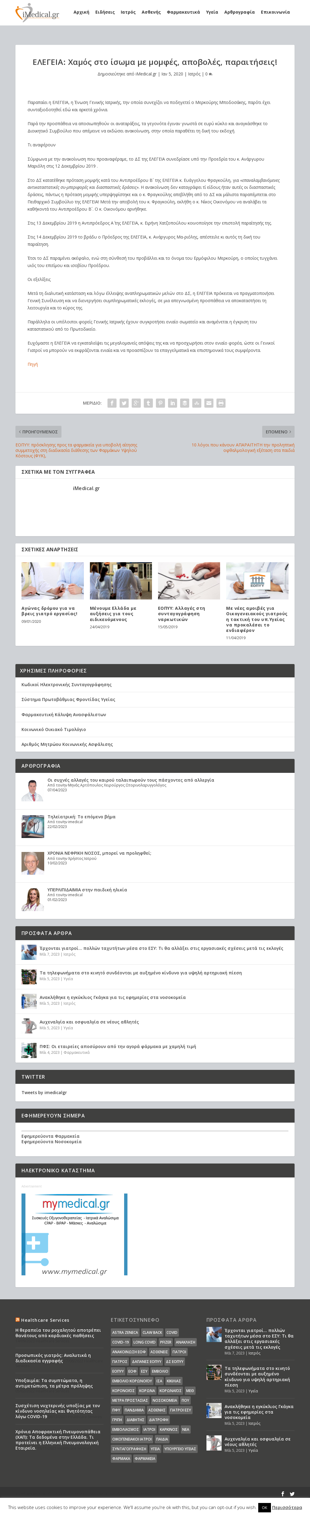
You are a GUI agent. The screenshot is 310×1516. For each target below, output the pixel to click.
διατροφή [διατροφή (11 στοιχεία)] (158, 1419)
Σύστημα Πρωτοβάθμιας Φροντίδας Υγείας (68, 699)
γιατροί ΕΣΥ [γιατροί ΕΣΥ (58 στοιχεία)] (180, 1410)
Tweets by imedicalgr (44, 1092)
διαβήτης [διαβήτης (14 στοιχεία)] (135, 1419)
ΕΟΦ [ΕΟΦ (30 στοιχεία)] (132, 1371)
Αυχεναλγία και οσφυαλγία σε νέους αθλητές (89, 1022)
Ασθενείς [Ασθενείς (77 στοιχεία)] (159, 1351)
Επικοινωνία (275, 12)
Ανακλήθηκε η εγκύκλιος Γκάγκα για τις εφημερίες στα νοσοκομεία (113, 997)
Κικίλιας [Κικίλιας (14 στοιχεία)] (174, 1381)
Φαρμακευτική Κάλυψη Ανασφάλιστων (63, 714)
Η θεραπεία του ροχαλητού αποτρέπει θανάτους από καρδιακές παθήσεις (58, 1332)
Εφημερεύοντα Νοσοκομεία (51, 1141)
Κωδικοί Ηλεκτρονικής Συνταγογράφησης (66, 684)
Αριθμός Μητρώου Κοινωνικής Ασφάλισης (67, 744)
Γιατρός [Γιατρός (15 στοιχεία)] (119, 1361)
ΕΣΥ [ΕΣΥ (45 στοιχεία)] (144, 1371)
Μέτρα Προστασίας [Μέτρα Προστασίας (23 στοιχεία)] (130, 1400)
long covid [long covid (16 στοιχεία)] (145, 1342)
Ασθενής (151, 12)
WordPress (140, 1494)
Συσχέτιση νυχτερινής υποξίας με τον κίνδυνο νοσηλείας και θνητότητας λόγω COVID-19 (57, 1411)
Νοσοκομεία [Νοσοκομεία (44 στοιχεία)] (165, 1400)
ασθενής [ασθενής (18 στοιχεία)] (157, 1410)
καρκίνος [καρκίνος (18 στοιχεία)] (169, 1429)
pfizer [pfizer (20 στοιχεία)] (165, 1342)
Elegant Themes (68, 1494)
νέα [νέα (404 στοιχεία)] (185, 1429)
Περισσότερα (287, 1507)
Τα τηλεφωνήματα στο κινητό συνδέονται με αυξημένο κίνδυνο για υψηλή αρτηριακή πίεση (141, 973)
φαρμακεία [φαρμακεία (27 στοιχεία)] (145, 1458)
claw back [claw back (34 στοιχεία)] (152, 1332)
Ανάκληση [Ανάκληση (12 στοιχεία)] (185, 1342)
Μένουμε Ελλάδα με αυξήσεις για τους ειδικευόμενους (113, 613)
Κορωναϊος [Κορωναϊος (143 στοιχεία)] (171, 1390)
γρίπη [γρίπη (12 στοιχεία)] (117, 1419)
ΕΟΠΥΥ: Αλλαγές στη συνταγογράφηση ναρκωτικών (181, 613)
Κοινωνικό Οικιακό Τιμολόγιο (53, 729)
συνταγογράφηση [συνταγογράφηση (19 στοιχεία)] (129, 1448)
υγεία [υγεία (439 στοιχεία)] (155, 1448)
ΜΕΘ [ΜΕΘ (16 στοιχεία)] (190, 1390)
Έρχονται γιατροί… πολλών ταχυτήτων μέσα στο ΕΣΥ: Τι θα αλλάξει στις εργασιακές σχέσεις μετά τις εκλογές (161, 948)
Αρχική (81, 12)
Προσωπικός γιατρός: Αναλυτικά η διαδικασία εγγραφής (53, 1358)
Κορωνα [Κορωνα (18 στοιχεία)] (147, 1390)
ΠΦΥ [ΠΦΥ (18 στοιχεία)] (116, 1410)
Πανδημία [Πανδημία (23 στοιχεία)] (134, 1410)
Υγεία (212, 12)
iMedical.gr (146, 74)
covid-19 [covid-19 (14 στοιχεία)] (120, 1342)
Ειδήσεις (105, 12)
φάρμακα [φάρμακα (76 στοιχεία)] (121, 1458)
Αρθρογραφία (239, 12)
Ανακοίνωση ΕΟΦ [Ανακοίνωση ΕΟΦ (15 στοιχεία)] (129, 1351)
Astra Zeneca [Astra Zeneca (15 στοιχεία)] (125, 1332)
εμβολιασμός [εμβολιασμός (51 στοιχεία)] (125, 1429)
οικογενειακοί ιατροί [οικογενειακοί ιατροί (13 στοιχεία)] (132, 1439)
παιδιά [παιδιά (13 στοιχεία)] (162, 1439)
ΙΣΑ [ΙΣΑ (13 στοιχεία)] (159, 1381)
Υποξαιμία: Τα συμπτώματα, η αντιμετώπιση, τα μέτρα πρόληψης (54, 1383)
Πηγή (33, 364)
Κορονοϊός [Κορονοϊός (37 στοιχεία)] (123, 1390)
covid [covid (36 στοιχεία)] (172, 1332)
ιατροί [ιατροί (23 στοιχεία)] (149, 1429)
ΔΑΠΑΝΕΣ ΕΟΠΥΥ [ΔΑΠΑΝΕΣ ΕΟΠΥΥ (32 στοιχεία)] (146, 1361)
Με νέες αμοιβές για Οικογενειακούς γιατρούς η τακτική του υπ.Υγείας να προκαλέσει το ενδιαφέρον (257, 619)
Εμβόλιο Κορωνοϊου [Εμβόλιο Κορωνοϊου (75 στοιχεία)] (132, 1381)
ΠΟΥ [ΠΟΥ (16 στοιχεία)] (185, 1400)
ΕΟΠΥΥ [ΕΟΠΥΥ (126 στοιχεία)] (118, 1371)
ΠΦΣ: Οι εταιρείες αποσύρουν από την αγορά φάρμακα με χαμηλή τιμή (118, 1046)
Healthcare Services (45, 1320)
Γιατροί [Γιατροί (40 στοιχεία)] (179, 1351)
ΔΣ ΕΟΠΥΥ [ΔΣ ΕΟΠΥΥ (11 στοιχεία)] (174, 1361)
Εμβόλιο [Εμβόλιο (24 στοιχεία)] (160, 1371)
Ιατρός (128, 12)
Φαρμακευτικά (183, 12)
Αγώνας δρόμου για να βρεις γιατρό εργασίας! (49, 610)
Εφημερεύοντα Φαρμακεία (50, 1136)
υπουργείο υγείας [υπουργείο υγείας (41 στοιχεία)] (180, 1448)
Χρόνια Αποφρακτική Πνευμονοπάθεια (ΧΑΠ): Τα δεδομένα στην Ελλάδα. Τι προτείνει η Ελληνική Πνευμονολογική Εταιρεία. (58, 1440)
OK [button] (264, 1507)
